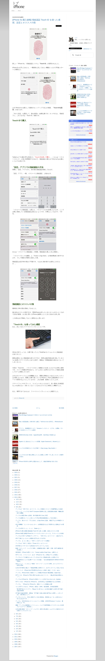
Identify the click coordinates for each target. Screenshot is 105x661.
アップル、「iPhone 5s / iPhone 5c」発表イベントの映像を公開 (34, 584)
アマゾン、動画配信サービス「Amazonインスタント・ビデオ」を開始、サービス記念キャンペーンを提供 (84, 87)
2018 (16, 485)
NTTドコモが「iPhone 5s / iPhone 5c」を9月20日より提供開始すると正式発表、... (39, 581)
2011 (16, 636)
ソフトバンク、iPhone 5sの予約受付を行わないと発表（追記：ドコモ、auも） (38, 570)
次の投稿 (14, 408)
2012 (16, 634)
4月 (17, 623)
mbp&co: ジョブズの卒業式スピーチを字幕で (79, 145)
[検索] (81, 55)
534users (90, 171)
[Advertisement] (59, 5)
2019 (16, 482)
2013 (16, 497)
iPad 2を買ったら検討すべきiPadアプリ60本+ (79, 161)
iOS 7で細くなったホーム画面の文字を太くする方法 (30, 538)
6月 (17, 618)
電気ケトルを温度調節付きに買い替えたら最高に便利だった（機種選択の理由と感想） (80, 127)
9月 (17, 507)
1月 (17, 631)
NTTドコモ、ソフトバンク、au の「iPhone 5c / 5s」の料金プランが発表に (37, 554)
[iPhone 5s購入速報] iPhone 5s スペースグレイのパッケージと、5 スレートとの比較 (40, 533)
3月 (17, 626)
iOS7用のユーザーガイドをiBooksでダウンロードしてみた (32, 546)
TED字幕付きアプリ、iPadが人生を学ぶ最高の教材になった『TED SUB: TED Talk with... (80, 170)
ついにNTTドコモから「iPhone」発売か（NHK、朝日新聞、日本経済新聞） (37, 586)
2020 (16, 480)
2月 (17, 628)
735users (90, 159)
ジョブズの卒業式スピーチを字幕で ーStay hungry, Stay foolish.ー (38, 448)
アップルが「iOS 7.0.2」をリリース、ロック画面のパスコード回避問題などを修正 (39, 509)
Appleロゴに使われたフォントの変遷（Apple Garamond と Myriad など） (40, 441)
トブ (76, 37)
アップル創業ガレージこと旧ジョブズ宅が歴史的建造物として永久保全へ (37, 518)
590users (90, 167)
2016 (16, 489)
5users (90, 129)
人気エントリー (73, 139)
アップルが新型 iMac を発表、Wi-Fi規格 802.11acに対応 (32, 515)
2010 (16, 639)
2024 (16, 472)
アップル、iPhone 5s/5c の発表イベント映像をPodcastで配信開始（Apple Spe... (38, 572)
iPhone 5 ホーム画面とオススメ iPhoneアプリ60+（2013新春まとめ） (79, 178)
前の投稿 (61, 408)
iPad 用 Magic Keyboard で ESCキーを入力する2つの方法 (35, 415)
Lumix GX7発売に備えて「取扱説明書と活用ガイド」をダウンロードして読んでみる (40, 567)
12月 (17, 499)
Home (13, 10)
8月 (17, 613)
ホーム (38, 408)
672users (90, 163)
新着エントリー (73, 120)
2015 (16, 492)
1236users (90, 144)
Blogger (56, 656)
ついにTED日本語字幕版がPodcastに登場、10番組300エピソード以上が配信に (81, 158)
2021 (16, 477)
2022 (16, 475)
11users (90, 125)
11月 (17, 502)
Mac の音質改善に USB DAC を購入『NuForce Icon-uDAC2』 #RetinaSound (41, 421)
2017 (16, 487)
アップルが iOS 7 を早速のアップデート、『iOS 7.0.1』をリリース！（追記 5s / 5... (40, 536)
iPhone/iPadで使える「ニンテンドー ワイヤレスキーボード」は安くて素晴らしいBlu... (81, 174)
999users (90, 148)
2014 (16, 494)
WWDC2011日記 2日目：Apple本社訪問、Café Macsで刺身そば (37, 435)
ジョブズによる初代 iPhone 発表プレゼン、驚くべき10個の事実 (81, 124)
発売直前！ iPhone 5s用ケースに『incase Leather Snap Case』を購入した (37, 552)
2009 (16, 641)
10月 (17, 504)
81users (90, 133)
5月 (17, 621)
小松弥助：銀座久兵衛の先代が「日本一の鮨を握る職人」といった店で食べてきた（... (80, 166)
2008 (16, 644)
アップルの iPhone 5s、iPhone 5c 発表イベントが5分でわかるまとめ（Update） (39, 579)
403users (90, 179)
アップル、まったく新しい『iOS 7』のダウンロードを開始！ (33, 541)
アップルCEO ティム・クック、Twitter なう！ (29, 528)
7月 (17, 616)
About (19, 10)
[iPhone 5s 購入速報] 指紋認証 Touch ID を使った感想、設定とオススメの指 (37, 531)
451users (90, 175)
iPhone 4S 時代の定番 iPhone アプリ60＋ (78, 141)
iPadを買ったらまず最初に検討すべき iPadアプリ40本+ (81, 154)
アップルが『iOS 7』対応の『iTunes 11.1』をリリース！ (32, 543)
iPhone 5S (21, 398)
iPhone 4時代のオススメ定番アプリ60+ (78, 149)
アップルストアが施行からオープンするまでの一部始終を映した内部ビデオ (37, 557)
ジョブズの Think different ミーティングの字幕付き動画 (81, 130)
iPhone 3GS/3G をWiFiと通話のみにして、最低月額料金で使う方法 (38, 461)
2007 (16, 646)
